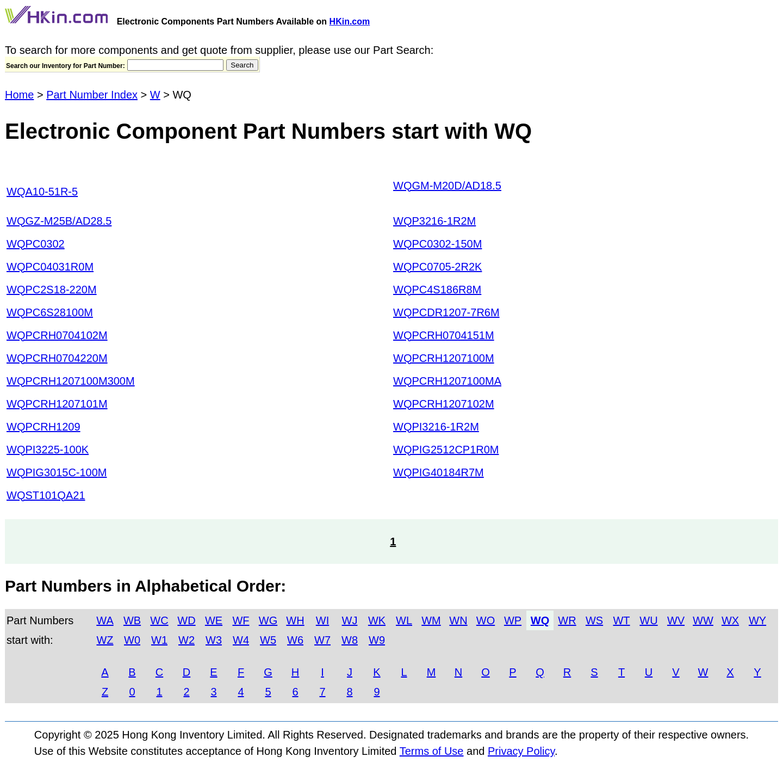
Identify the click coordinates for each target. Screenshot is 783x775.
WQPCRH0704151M (443, 335)
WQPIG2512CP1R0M (446, 450)
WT (621, 620)
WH (295, 620)
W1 (159, 640)
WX (730, 620)
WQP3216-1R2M (434, 221)
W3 (214, 640)
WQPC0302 (36, 244)
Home (19, 95)
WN (458, 620)
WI (322, 620)
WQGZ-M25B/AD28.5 (59, 221)
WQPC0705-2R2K (437, 267)
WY (757, 620)
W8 (349, 640)
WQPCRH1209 (43, 427)
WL (404, 620)
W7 (322, 640)
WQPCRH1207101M (57, 404)
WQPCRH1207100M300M (71, 381)
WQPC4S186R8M (437, 290)
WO (485, 620)
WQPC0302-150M (437, 244)
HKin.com (350, 21)
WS (594, 620)
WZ (104, 640)
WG (268, 620)
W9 (377, 640)
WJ (350, 620)
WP (512, 620)
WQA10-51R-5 (42, 192)
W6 (295, 640)
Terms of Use (432, 751)
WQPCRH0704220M (57, 358)
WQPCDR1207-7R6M (446, 312)
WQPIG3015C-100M (57, 472)
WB (132, 620)
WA (104, 620)
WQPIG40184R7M (438, 472)
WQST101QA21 (46, 495)
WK (377, 620)
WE (213, 620)
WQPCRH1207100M (443, 358)
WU (648, 620)
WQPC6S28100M (50, 312)
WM (431, 620)
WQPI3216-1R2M (436, 427)
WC (159, 620)
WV (676, 620)
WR (567, 620)
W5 (268, 640)
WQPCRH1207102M (443, 404)
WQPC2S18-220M (52, 290)
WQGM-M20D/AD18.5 (447, 186)
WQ (540, 620)
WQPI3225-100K (48, 450)
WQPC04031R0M (50, 267)
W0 (132, 640)
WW (703, 620)
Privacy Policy (521, 751)
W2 (186, 640)
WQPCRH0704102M (57, 335)
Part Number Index (92, 95)
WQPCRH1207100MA (447, 381)
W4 (241, 640)
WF (240, 620)
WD (186, 620)
